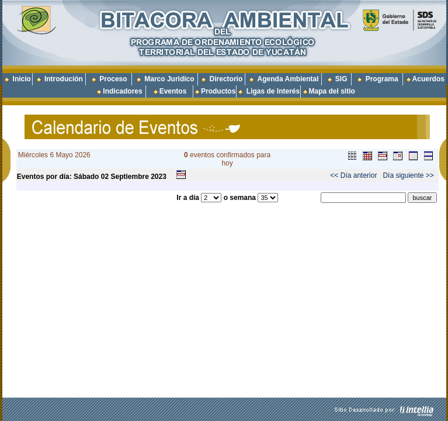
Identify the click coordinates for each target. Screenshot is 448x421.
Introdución (63, 79)
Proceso (113, 79)
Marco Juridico (169, 79)
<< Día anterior (353, 175)
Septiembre (129, 176)
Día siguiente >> (408, 175)
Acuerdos (428, 79)
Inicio (22, 79)
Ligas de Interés (273, 91)
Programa (382, 79)
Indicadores (122, 91)
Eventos (173, 91)
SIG (341, 79)
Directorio (226, 79)
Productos (218, 91)
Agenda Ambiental (288, 79)
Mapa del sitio (328, 91)
